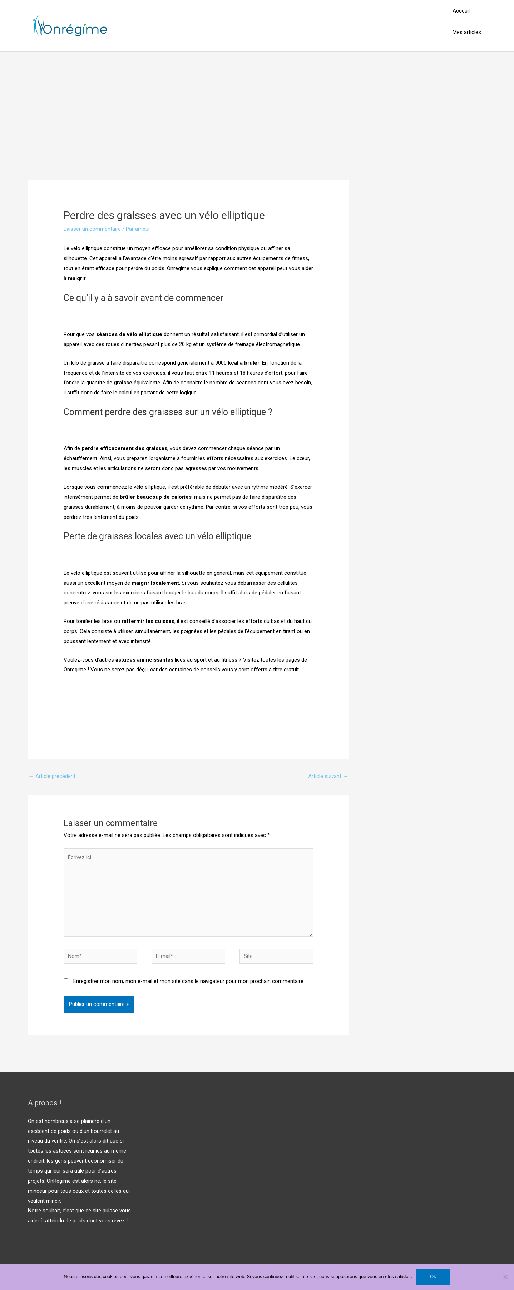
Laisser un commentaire (92, 229)
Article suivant (328, 776)
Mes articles (467, 32)
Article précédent (52, 776)
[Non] (505, 1276)
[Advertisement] (257, 105)
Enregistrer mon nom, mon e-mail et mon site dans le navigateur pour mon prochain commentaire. (189, 981)
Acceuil (461, 11)
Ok (433, 1276)
